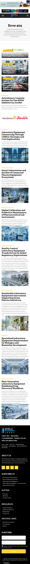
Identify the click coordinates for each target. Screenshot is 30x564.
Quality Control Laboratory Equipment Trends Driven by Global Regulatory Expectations (14, 252)
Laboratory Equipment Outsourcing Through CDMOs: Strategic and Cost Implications (13, 135)
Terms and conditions (19, 546)
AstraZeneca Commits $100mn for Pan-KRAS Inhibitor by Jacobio (13, 100)
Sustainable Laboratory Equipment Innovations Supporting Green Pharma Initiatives (14, 296)
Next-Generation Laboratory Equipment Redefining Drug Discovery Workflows (13, 385)
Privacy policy (8, 547)
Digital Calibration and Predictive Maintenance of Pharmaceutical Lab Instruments (14, 213)
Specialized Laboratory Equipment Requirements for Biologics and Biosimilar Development (15, 341)
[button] (2, 15)
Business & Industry (8, 50)
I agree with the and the (15, 546)
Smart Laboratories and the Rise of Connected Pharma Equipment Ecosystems (14, 173)
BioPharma (5, 95)
